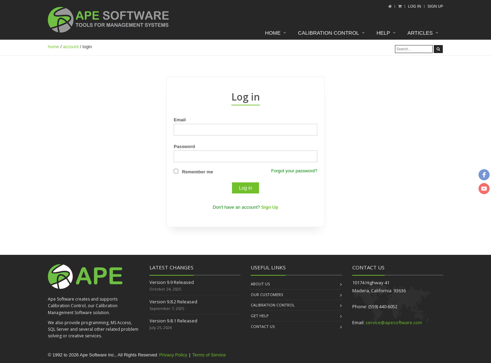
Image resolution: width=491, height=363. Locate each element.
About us (260, 283)
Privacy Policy (173, 354)
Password (184, 146)
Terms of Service (209, 354)
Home (273, 33)
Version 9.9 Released (171, 282)
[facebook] (484, 174)
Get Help (260, 315)
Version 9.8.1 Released (173, 321)
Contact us (263, 326)
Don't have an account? (245, 207)
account (71, 46)
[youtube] (484, 188)
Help (383, 33)
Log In (414, 6)
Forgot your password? (294, 170)
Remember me (197, 171)
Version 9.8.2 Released (173, 302)
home (53, 46)
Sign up (435, 6)
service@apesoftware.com (393, 322)
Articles (420, 33)
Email (180, 119)
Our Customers (267, 294)
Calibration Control (328, 33)
